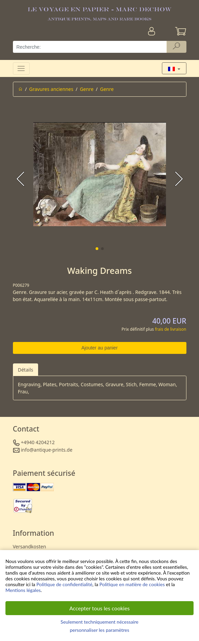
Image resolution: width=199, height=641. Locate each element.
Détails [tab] (25, 369)
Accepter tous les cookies (99, 608)
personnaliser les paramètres (99, 630)
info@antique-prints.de (46, 450)
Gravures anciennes (51, 89)
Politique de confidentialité (64, 584)
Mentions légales (23, 590)
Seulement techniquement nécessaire (99, 622)
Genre (87, 89)
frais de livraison (170, 329)
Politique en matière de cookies (132, 584)
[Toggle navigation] (21, 68)
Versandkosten (29, 546)
